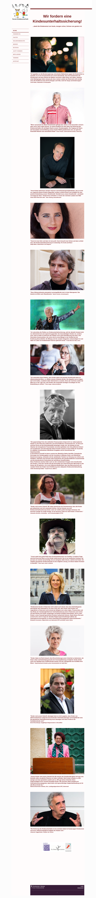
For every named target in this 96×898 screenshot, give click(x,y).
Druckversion (35, 886)
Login (82, 886)
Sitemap (42, 886)
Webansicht (80, 887)
